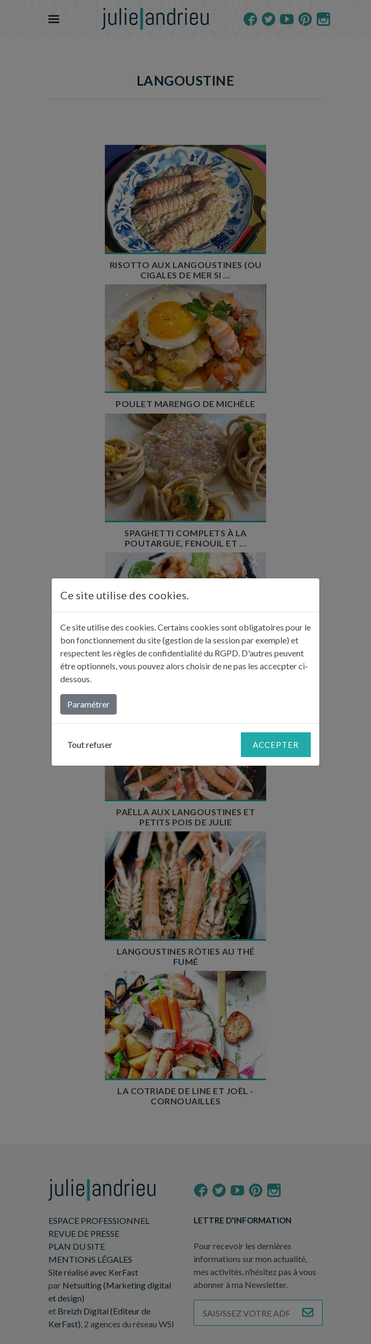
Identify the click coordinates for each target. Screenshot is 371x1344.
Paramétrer (88, 704)
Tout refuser (89, 744)
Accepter (276, 745)
